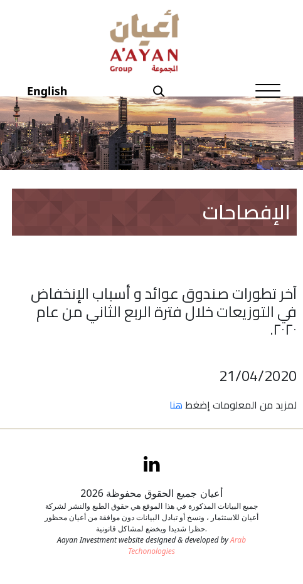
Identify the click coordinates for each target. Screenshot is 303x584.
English (47, 90)
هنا (176, 404)
